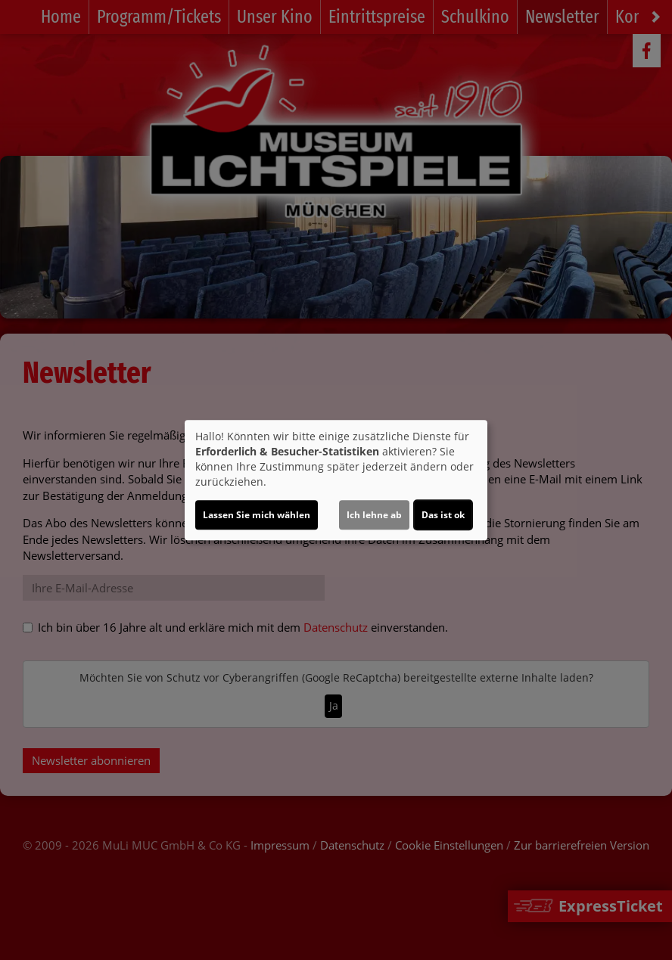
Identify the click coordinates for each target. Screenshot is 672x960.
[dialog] (336, 480)
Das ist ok (443, 514)
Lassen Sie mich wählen (256, 514)
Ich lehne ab (374, 514)
